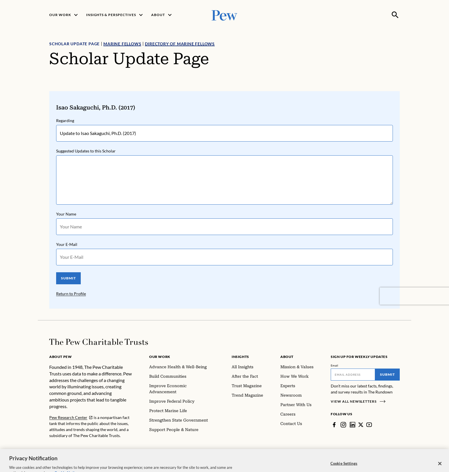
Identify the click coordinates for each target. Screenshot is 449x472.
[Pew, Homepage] (224, 15)
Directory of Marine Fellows (180, 43)
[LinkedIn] (352, 424)
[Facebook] (334, 424)
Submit (387, 374)
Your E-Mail (66, 244)
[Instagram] (343, 424)
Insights (240, 357)
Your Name (66, 213)
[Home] (98, 342)
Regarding (65, 120)
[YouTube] (369, 424)
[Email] (353, 375)
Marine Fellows (122, 43)
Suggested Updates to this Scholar (86, 150)
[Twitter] (360, 424)
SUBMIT (68, 278)
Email (334, 365)
